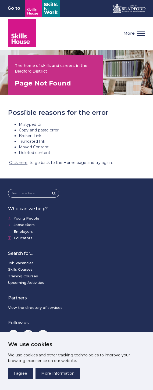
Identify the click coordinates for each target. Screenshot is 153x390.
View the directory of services (35, 307)
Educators (23, 238)
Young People (26, 218)
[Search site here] (32, 193)
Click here (18, 162)
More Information (57, 373)
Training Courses (23, 276)
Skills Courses (20, 269)
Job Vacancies (21, 263)
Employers (23, 231)
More (129, 33)
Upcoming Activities (26, 282)
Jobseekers (24, 225)
